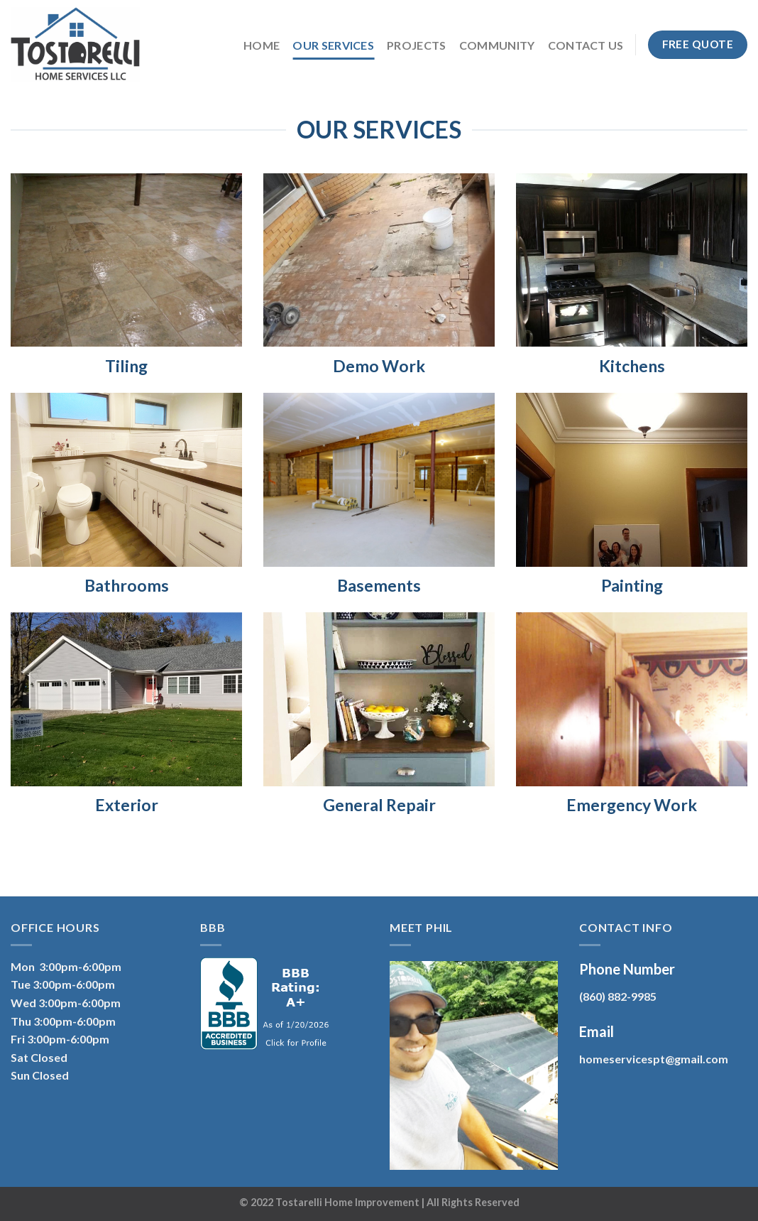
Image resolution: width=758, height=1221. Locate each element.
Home (261, 45)
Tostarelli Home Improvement (347, 1202)
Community (497, 45)
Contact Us (586, 45)
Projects (416, 45)
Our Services (333, 45)
